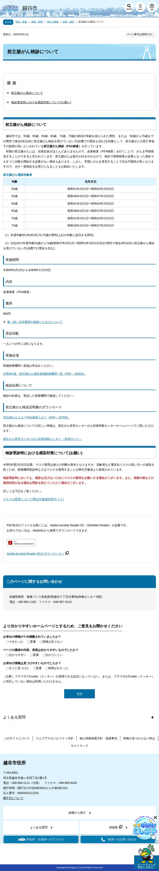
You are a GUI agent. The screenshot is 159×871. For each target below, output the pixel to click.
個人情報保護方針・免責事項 (98, 738)
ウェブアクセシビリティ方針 (54, 738)
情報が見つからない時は (139, 738)
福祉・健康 (21, 21)
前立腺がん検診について (27, 93)
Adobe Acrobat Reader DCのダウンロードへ (38, 553)
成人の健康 (52, 21)
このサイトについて (17, 738)
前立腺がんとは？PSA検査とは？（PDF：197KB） (36, 418)
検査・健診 (68, 21)
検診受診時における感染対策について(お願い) (41, 102)
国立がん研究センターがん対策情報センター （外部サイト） (42, 439)
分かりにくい (54, 655)
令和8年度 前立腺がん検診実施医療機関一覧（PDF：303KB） (44, 373)
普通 (33, 641)
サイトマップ (79, 745)
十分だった (16, 641)
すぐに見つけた (19, 668)
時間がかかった (58, 668)
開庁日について (13, 798)
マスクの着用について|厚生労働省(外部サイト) (33, 499)
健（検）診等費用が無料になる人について (34, 322)
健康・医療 (37, 21)
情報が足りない (52, 641)
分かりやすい (17, 655)
